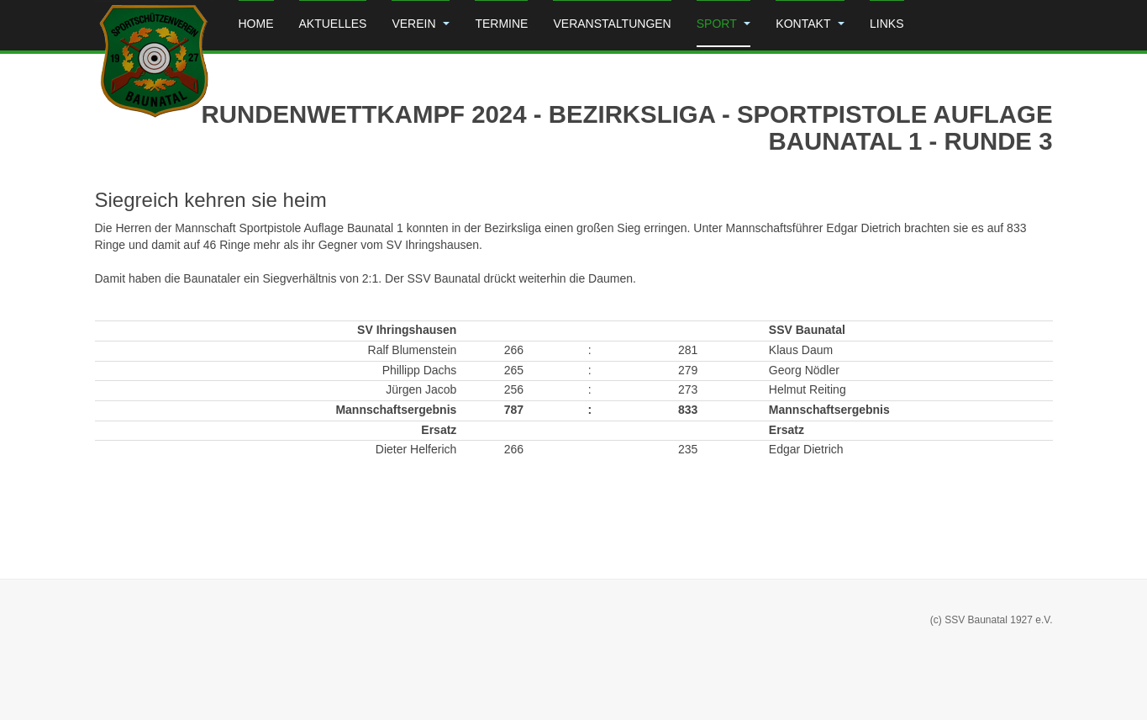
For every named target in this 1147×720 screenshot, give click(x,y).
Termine (501, 23)
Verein (421, 23)
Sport (724, 23)
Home (256, 23)
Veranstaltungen (612, 23)
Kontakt (810, 23)
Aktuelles (333, 23)
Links (886, 23)
